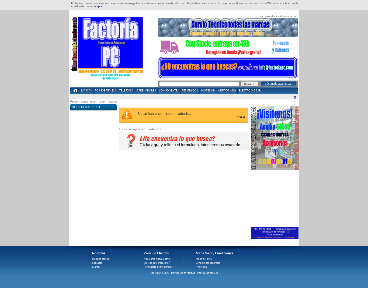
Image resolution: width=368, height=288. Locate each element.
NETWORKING (227, 90)
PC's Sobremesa (105, 90)
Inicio (74, 102)
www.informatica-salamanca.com (276, 16)
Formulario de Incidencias (158, 266)
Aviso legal (202, 266)
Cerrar (241, 117)
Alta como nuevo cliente (157, 258)
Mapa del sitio (204, 258)
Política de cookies (207, 272)
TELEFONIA (126, 90)
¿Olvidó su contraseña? (157, 262)
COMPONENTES (169, 90)
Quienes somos (100, 258)
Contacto (97, 262)
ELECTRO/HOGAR (250, 90)
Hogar (101, 102)
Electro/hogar (88, 102)
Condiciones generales (208, 262)
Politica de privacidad (183, 272)
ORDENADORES (146, 90)
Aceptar (98, 6)
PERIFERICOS (190, 90)
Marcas (86, 90)
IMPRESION (208, 90)
